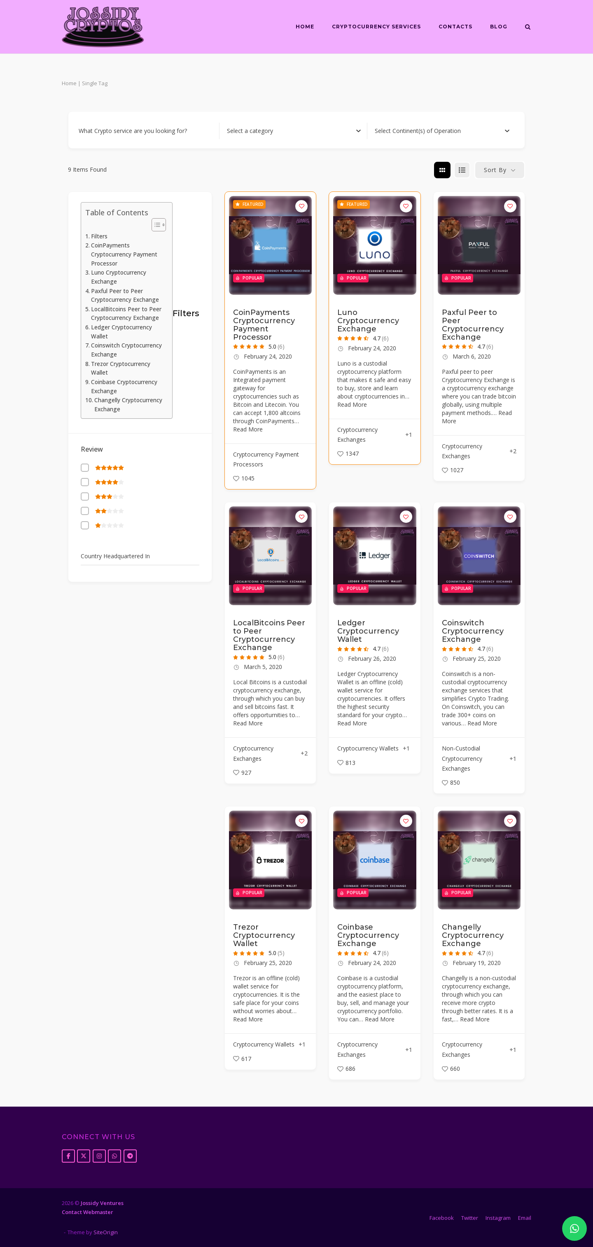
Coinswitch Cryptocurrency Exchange (126, 350)
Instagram (498, 1217)
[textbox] (250, 131)
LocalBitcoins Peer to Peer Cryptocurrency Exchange (126, 313)
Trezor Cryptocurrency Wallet (120, 368)
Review (92, 449)
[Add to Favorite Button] (301, 206)
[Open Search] (527, 27)
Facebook (442, 1217)
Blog (498, 26)
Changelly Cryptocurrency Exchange (128, 404)
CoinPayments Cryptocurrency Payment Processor (124, 254)
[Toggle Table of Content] (154, 225)
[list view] (462, 170)
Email (524, 1217)
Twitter (469, 1217)
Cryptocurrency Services (376, 26)
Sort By (495, 170)
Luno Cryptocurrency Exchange (118, 277)
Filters (99, 236)
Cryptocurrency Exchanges (357, 434)
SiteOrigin (105, 1232)
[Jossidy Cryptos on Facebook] (68, 1156)
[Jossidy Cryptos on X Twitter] (83, 1156)
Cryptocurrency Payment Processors (266, 459)
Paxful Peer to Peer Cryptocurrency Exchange (125, 295)
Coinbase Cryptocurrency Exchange (124, 386)
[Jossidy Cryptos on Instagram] (99, 1156)
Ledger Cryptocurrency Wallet (121, 332)
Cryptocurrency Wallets (368, 748)
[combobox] (294, 131)
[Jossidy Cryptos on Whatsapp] (114, 1156)
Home (305, 26)
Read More (248, 429)
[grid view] (442, 170)
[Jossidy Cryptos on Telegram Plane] (130, 1156)
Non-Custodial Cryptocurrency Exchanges (462, 758)
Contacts (455, 26)
